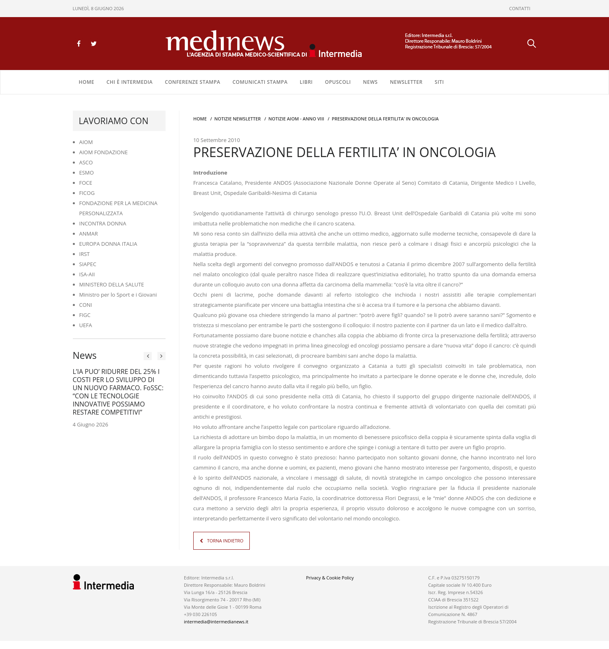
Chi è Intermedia (130, 82)
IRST (84, 254)
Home (86, 82)
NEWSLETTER (406, 82)
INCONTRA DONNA (103, 223)
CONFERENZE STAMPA (192, 82)
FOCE (85, 182)
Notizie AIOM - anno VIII (296, 119)
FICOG (87, 193)
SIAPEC (87, 264)
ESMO (86, 172)
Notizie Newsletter (237, 119)
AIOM (86, 142)
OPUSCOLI (338, 82)
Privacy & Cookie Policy (330, 578)
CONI (85, 304)
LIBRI (306, 82)
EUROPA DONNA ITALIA (108, 243)
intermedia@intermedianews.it (216, 621)
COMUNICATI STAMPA (259, 82)
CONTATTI (519, 8)
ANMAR (88, 233)
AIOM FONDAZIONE (103, 152)
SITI (439, 82)
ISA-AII (87, 274)
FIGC (85, 315)
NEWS (370, 82)
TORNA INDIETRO (225, 541)
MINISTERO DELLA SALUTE (111, 284)
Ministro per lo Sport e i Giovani (118, 294)
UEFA (85, 325)
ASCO (86, 162)
